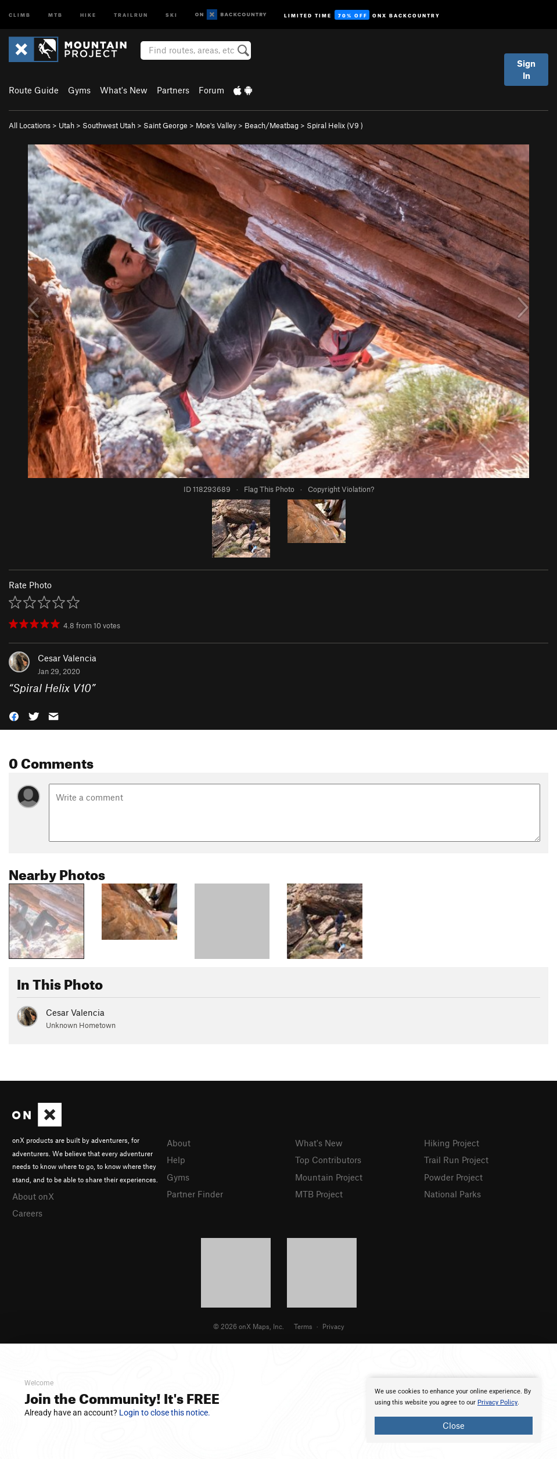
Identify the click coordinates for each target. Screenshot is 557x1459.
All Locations (30, 125)
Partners (173, 90)
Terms (303, 1326)
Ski (172, 14)
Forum (211, 90)
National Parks (452, 1194)
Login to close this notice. (164, 1412)
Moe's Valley (216, 125)
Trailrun (131, 14)
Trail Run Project (456, 1159)
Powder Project (453, 1177)
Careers (27, 1213)
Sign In (526, 69)
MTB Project (319, 1194)
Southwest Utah (108, 125)
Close (454, 1425)
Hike (88, 14)
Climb (20, 14)
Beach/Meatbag (272, 125)
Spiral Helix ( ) (335, 125)
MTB (55, 14)
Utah (66, 125)
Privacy (333, 1326)
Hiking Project (451, 1143)
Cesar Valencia (67, 658)
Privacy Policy (497, 1402)
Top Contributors (328, 1159)
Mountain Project (328, 1177)
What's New (124, 90)
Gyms (79, 90)
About (179, 1143)
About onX (33, 1196)
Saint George (165, 125)
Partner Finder (195, 1194)
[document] (454, 1410)
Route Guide (34, 90)
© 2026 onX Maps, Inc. (248, 1326)
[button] (14, 715)
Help (176, 1159)
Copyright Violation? (341, 489)
